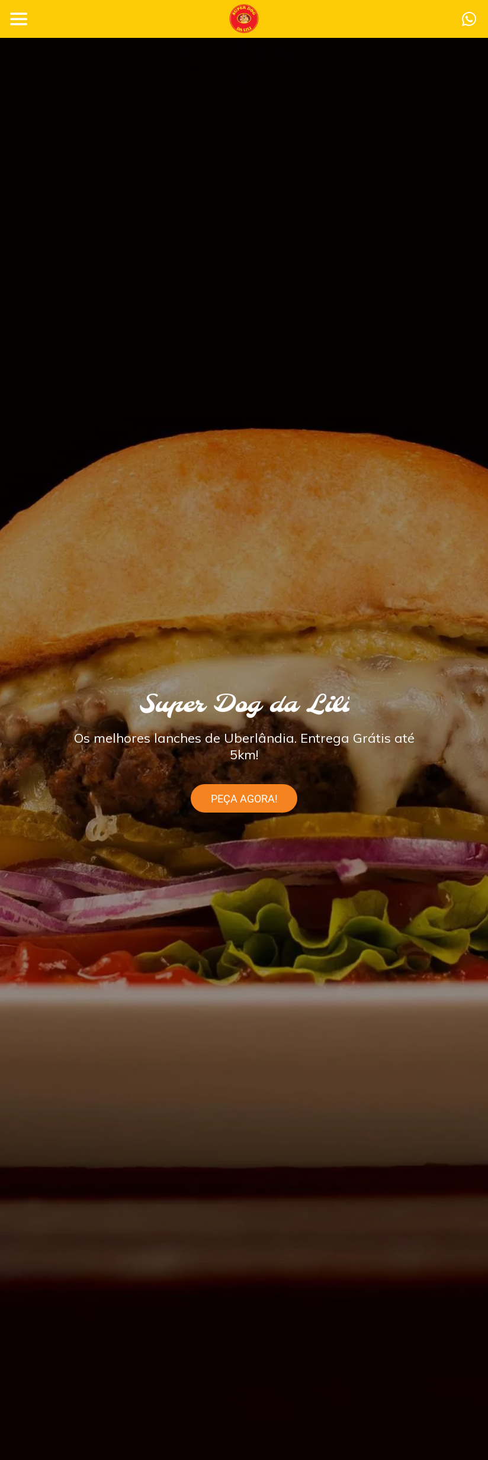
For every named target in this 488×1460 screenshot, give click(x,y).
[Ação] (469, 19)
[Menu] (19, 19)
